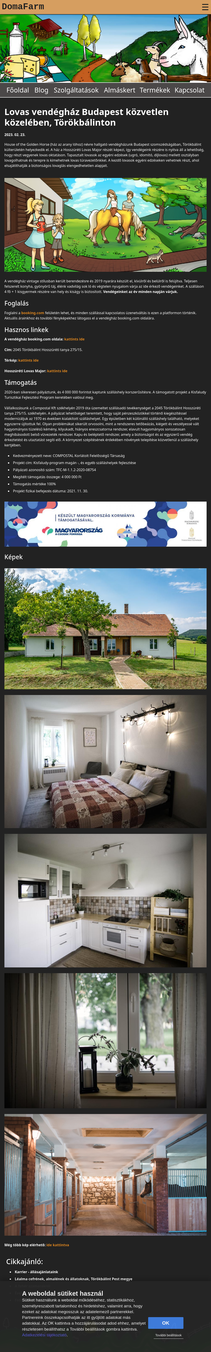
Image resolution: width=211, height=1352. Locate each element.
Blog (41, 89)
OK (165, 1323)
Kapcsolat (190, 89)
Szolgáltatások (76, 89)
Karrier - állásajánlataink (36, 1271)
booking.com (32, 312)
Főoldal (17, 89)
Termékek (155, 89)
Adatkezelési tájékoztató (44, 1335)
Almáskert (119, 89)
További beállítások (168, 1335)
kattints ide (74, 339)
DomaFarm (23, 7)
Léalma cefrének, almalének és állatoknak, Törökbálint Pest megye (73, 1278)
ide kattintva (58, 1244)
